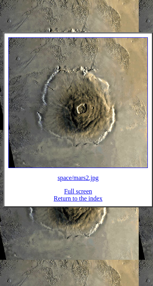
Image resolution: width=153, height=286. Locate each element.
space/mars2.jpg (78, 182)
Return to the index (78, 203)
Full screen (78, 196)
